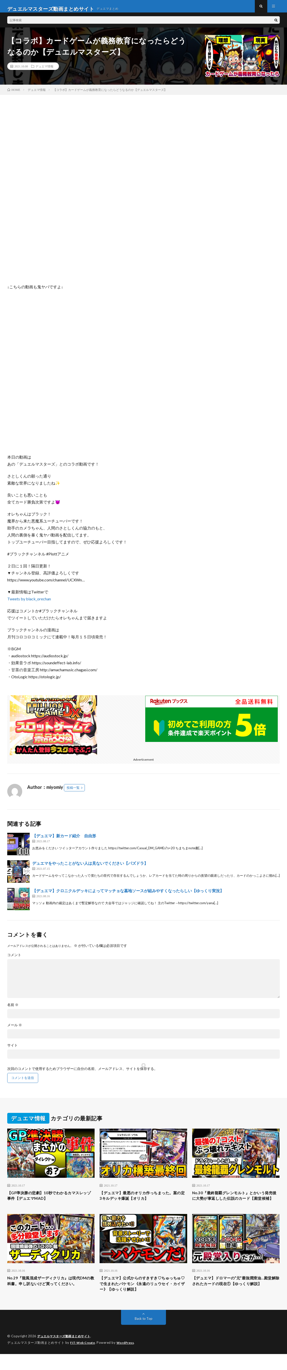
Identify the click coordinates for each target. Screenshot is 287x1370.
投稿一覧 (73, 793)
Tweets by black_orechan (29, 603)
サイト (12, 1050)
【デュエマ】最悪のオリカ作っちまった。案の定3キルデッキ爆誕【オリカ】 (140, 1201)
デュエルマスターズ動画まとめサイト (66, 1353)
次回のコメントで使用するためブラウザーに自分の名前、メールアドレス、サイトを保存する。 (82, 1073)
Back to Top (143, 1335)
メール (14, 1030)
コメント (14, 960)
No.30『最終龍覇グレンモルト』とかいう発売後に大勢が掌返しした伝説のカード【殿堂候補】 (235, 1204)
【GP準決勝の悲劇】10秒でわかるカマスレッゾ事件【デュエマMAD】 (50, 1201)
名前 (12, 1010)
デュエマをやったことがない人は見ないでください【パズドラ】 (90, 868)
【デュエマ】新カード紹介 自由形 (64, 840)
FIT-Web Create (83, 1359)
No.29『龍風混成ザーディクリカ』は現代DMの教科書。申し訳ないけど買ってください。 (50, 1298)
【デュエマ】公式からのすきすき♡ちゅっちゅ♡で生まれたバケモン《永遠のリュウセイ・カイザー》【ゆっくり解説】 (141, 1298)
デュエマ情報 (44, 71)
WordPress (128, 1359)
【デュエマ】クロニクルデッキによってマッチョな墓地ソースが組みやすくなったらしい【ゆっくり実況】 (128, 895)
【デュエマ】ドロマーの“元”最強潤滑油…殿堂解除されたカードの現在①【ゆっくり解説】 (235, 1298)
